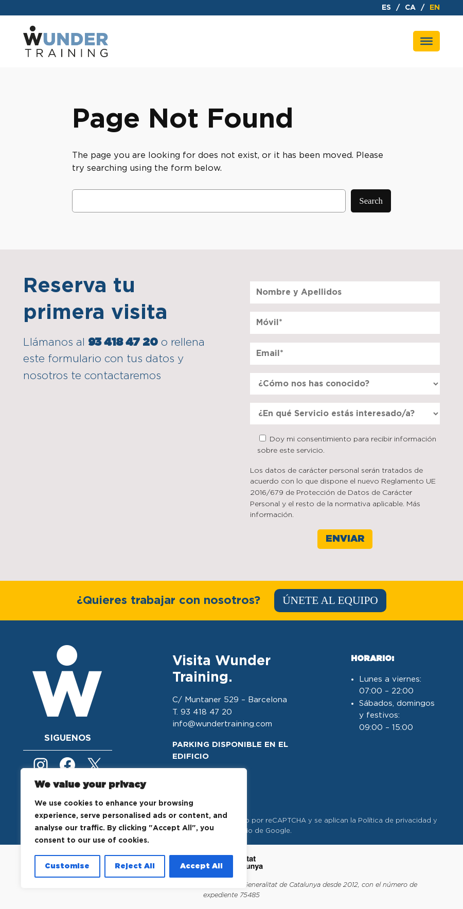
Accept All (201, 866)
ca (410, 7)
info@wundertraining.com (222, 724)
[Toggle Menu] (426, 41)
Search (371, 201)
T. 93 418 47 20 (202, 712)
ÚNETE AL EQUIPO (330, 600)
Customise (67, 866)
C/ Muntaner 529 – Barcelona (229, 700)
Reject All (135, 866)
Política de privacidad (394, 820)
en (435, 7)
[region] (134, 828)
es (386, 7)
